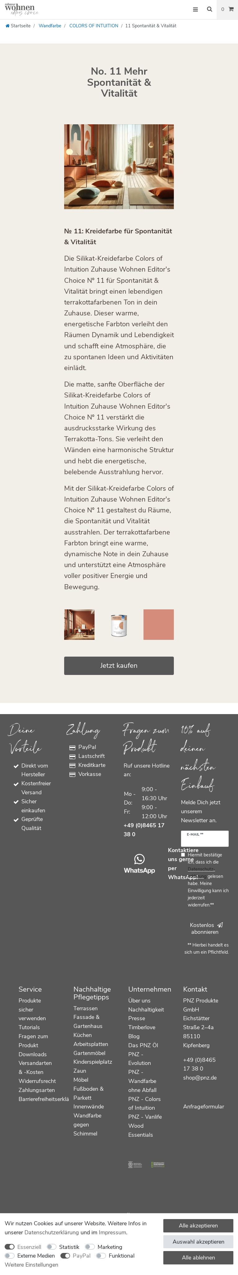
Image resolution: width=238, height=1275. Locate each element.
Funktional (121, 1255)
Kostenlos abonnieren (206, 928)
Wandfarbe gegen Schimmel (87, 1124)
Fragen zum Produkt (33, 1041)
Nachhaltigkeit (146, 1009)
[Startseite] (18, 26)
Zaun (79, 1071)
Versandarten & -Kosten (35, 1067)
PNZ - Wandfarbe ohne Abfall (142, 1081)
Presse (136, 1018)
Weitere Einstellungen (31, 1264)
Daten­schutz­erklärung (51, 1232)
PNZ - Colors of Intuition (144, 1103)
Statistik (69, 1247)
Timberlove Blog (141, 1032)
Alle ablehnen (198, 1257)
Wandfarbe (49, 26)
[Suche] (209, 9)
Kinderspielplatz (92, 1062)
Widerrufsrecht (37, 1081)
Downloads (33, 1054)
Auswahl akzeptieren (198, 1241)
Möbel (80, 1080)
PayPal (81, 1255)
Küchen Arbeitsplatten (90, 1039)
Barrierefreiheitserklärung (50, 1099)
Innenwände (88, 1106)
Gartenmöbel (89, 1053)
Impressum (112, 1232)
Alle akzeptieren (198, 1225)
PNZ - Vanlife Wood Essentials (145, 1126)
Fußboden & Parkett (88, 1093)
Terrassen (85, 1008)
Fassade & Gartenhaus (88, 1021)
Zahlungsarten (37, 1090)
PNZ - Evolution (139, 1059)
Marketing (110, 1247)
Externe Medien (36, 1255)
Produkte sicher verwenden (32, 1009)
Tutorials (29, 1027)
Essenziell (29, 1247)
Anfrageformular (203, 1106)
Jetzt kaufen (119, 665)
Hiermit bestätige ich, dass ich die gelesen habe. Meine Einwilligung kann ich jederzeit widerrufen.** (208, 880)
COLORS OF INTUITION (93, 26)
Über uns (139, 1000)
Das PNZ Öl (143, 1045)
